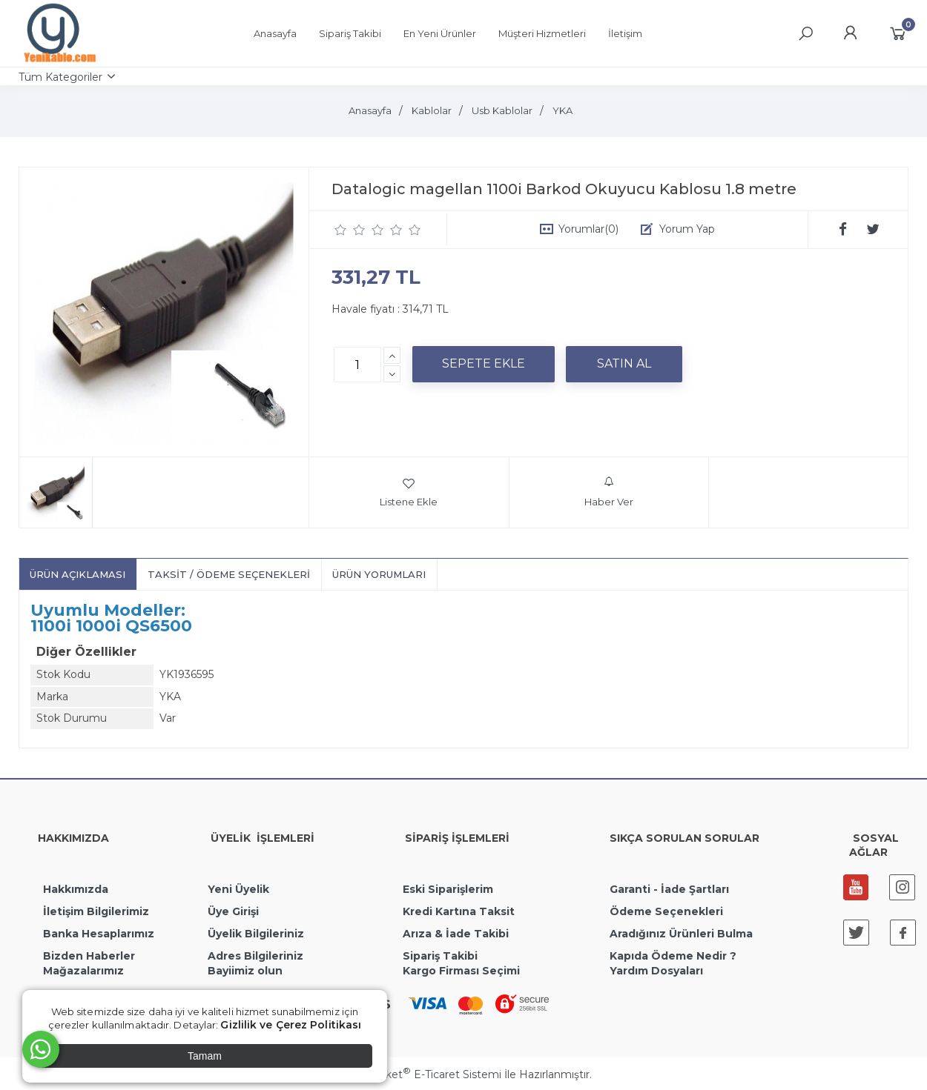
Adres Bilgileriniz (255, 956)
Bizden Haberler (89, 956)
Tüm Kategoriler (60, 77)
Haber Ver (608, 492)
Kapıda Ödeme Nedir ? (673, 956)
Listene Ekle (409, 492)
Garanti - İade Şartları (669, 889)
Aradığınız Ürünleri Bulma (681, 933)
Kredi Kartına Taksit (459, 911)
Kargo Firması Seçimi (461, 970)
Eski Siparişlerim (448, 889)
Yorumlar (588, 229)
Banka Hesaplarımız (98, 933)
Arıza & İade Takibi (456, 933)
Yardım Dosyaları (656, 970)
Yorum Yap (687, 229)
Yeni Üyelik (238, 889)
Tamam (205, 1056)
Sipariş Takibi (440, 956)
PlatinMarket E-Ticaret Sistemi (418, 1074)
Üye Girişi (233, 911)
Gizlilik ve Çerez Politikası (290, 1024)
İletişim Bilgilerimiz (94, 911)
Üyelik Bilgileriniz (256, 933)
